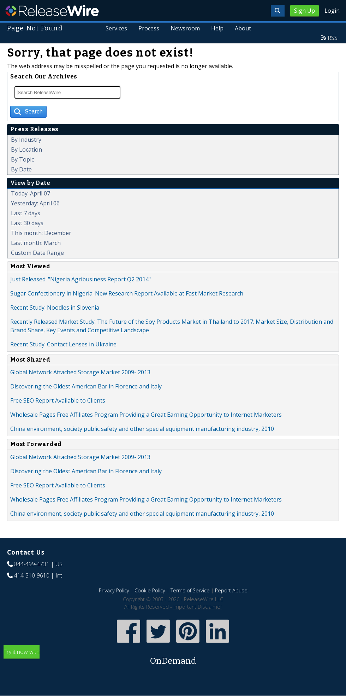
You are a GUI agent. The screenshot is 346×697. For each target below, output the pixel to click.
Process (149, 28)
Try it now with (173, 657)
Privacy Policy (114, 590)
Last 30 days (27, 223)
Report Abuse (231, 590)
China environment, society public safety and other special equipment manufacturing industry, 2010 (142, 429)
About (243, 28)
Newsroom (185, 28)
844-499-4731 (31, 564)
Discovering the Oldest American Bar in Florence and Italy (86, 386)
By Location (26, 149)
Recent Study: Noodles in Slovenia (54, 307)
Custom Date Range (37, 253)
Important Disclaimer (197, 606)
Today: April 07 (30, 193)
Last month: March (36, 243)
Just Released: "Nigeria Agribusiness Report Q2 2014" (80, 279)
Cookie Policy (150, 590)
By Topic (22, 159)
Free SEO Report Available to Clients (57, 400)
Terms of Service (190, 590)
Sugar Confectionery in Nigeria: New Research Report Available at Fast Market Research (126, 293)
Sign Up (304, 10)
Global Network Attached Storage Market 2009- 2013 (80, 372)
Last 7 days (25, 213)
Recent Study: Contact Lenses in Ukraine (63, 344)
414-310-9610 (31, 575)
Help (217, 28)
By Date (21, 169)
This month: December (41, 233)
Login (332, 10)
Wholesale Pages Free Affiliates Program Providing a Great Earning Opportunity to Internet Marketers (146, 414)
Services (116, 28)
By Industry (26, 140)
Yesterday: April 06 (35, 203)
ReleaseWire (52, 11)
